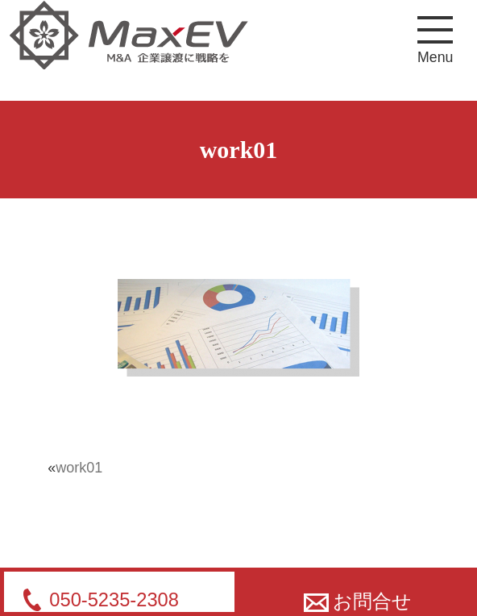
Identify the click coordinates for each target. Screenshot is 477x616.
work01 (79, 468)
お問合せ (358, 601)
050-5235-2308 (114, 599)
